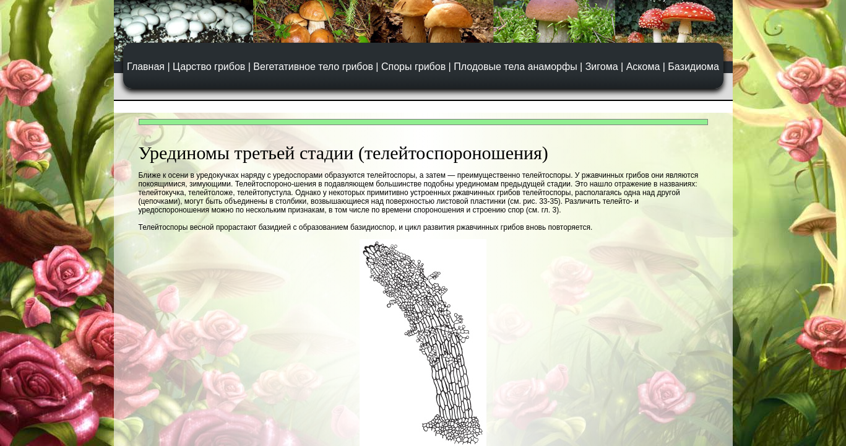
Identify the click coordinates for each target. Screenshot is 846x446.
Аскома (643, 66)
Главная (146, 66)
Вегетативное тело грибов (313, 66)
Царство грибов (209, 66)
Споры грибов (413, 66)
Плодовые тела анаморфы (515, 66)
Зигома (601, 66)
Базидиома (693, 66)
